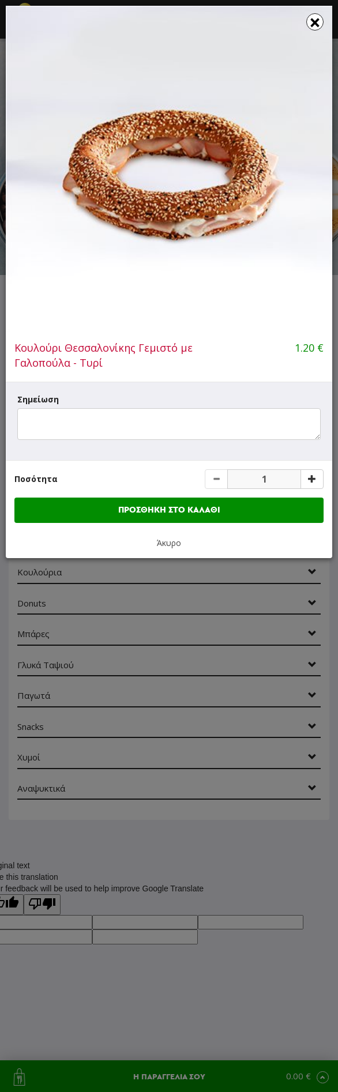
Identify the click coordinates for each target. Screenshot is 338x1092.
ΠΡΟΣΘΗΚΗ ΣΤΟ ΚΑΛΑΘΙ (169, 510)
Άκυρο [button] (169, 542)
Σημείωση (38, 399)
